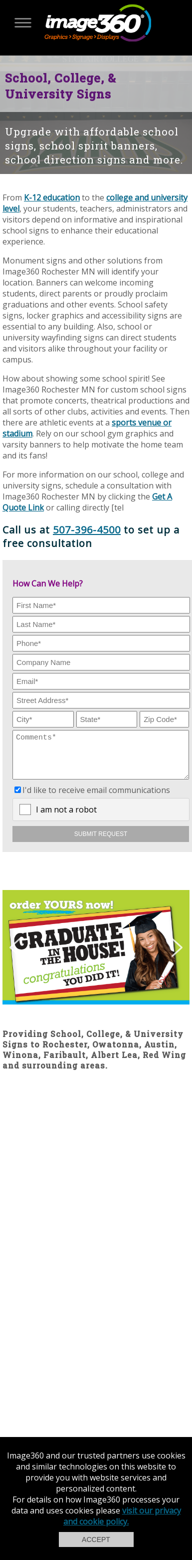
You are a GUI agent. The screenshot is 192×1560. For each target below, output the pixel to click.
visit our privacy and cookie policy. (122, 1516)
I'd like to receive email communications (96, 797)
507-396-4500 (87, 529)
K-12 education (52, 197)
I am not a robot (66, 817)
